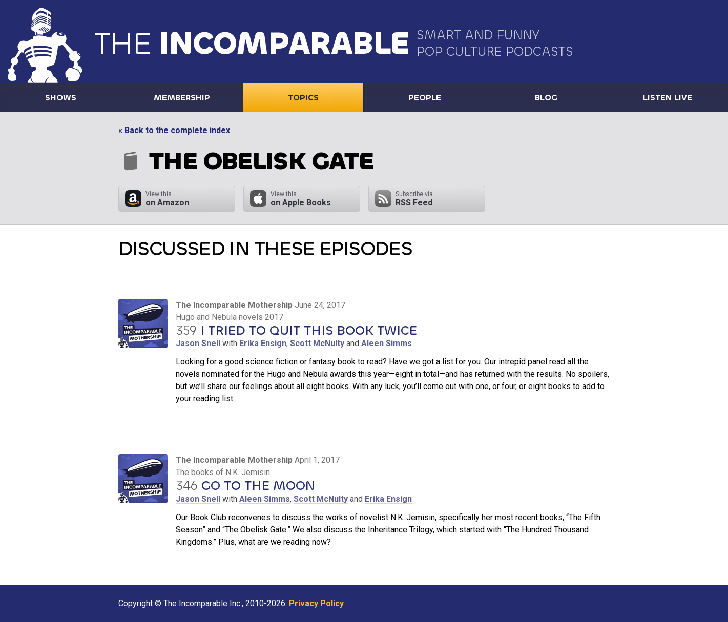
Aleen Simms (386, 343)
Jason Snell (198, 343)
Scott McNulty (317, 343)
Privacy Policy (316, 603)
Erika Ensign (262, 343)
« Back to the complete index (174, 130)
